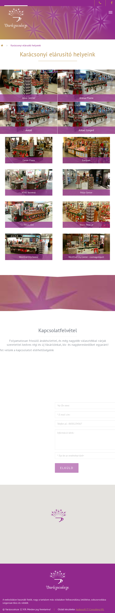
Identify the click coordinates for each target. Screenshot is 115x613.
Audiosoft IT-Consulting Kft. (90, 609)
